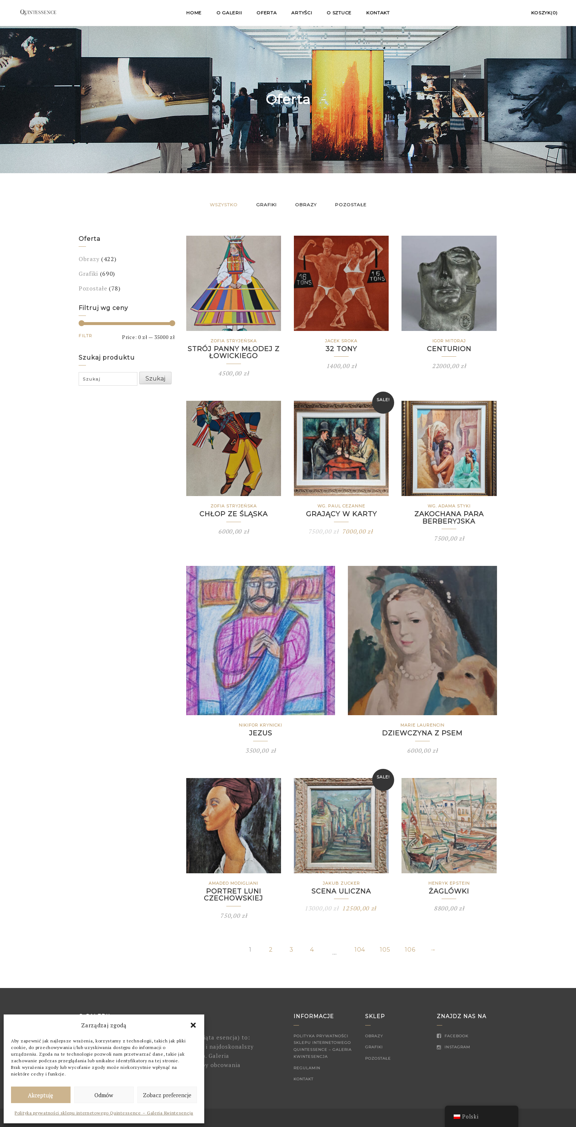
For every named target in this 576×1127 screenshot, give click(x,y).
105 (385, 950)
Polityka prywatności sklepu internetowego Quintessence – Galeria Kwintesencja (104, 1113)
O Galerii (229, 12)
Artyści (301, 12)
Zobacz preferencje (167, 1095)
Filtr (86, 335)
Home (194, 12)
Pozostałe (351, 204)
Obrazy (306, 204)
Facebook (452, 1036)
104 (359, 950)
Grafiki (266, 204)
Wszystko (224, 204)
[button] (193, 1025)
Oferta (266, 12)
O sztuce (339, 12)
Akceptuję (40, 1095)
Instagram (453, 1047)
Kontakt (378, 12)
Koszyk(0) (544, 12)
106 (410, 950)
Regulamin (307, 1068)
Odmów (103, 1095)
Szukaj (155, 378)
